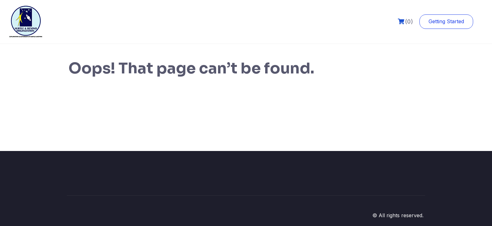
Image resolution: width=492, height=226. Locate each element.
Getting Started (446, 21)
